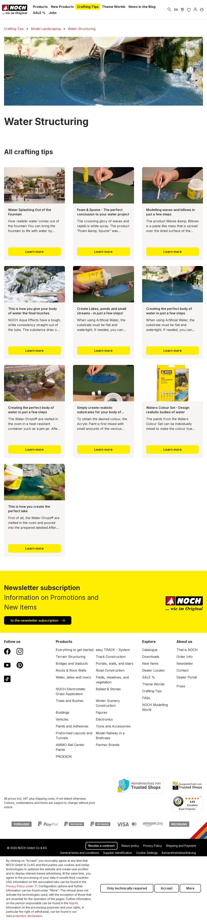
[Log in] (195, 9)
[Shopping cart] (202, 9)
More (190, 888)
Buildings (62, 712)
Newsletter (184, 663)
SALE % (148, 677)
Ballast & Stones (108, 689)
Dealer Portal (186, 677)
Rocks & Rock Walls (71, 670)
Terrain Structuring (70, 657)
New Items (150, 663)
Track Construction (111, 657)
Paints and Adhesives (72, 726)
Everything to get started (74, 650)
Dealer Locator (153, 670)
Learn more (34, 252)
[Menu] (200, 797)
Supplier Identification (117, 852)
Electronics (104, 719)
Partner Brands (107, 745)
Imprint (73, 903)
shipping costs (45, 798)
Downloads (150, 657)
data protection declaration (24, 916)
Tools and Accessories (113, 726)
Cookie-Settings (147, 852)
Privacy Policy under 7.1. (22, 886)
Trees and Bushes (69, 701)
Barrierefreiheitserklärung (179, 852)
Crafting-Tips (152, 691)
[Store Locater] (182, 9)
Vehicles (62, 719)
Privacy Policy (152, 845)
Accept (166, 888)
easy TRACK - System (113, 650)
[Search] (169, 9)
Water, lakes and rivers (73, 677)
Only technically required (127, 888)
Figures (101, 712)
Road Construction (110, 670)
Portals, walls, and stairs (114, 663)
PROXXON (64, 757)
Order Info (184, 657)
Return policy (130, 845)
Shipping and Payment (181, 845)
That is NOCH (187, 650)
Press (180, 686)
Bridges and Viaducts (72, 663)
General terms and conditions (79, 852)
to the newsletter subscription (38, 620)
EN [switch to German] (176, 9)
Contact (182, 670)
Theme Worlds (153, 684)
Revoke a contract (101, 845)
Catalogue (149, 650)
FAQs (146, 698)
